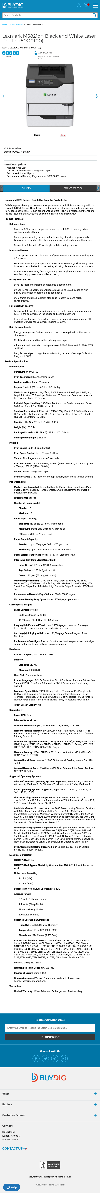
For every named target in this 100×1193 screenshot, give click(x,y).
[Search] (50, 15)
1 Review (6, 57)
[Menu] (95, 6)
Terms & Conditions (57, 1185)
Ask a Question (45, 52)
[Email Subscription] (50, 1028)
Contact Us (12, 1148)
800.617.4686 (10, 1139)
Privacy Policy (41, 1185)
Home (4, 25)
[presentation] (3, 96)
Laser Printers (16, 25)
